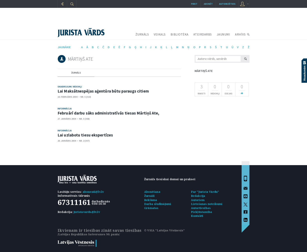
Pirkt (194, 3)
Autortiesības (201, 208)
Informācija (65, 108)
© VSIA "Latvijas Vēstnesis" (164, 230)
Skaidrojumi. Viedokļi (70, 86)
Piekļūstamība (201, 212)
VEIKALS (160, 34)
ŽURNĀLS (142, 34)
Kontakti (197, 216)
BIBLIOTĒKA (180, 34)
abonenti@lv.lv (93, 192)
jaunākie (64, 47)
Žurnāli (149, 196)
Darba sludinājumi (157, 204)
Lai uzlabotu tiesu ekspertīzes (85, 135)
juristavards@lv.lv (87, 212)
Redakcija (198, 196)
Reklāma (150, 200)
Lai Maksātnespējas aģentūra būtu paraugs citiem (103, 91)
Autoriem (198, 200)
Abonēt (208, 3)
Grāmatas (151, 208)
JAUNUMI (223, 34)
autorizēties (227, 3)
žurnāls (76, 72)
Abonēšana (152, 192)
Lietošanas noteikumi (207, 204)
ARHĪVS (240, 34)
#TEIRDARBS (202, 34)
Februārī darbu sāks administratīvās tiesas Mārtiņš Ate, (108, 113)
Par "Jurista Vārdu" (205, 192)
